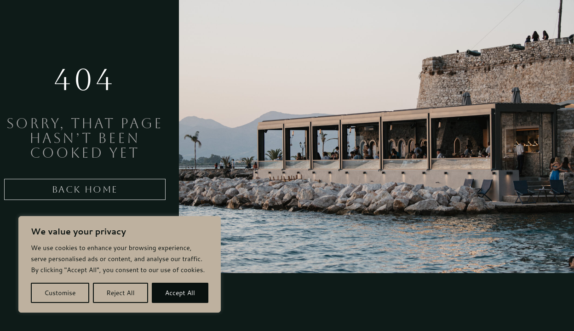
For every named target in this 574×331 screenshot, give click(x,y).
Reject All (120, 292)
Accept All (180, 292)
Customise (59, 292)
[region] (119, 264)
